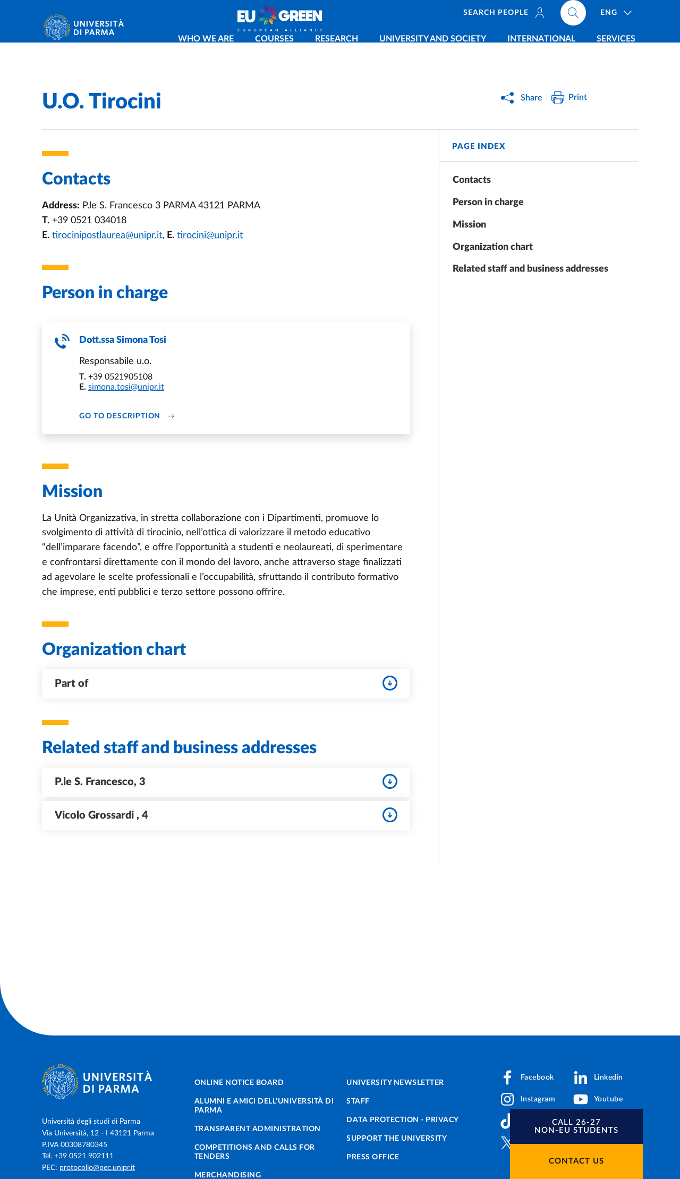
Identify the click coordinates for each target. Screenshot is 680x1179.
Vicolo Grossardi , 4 (226, 816)
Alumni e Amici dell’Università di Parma (264, 1106)
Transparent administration (257, 1129)
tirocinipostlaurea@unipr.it (107, 235)
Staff (358, 1101)
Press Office (372, 1157)
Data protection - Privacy (402, 1120)
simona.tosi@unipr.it (126, 387)
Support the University (396, 1138)
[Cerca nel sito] (607, 16)
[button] (576, 1126)
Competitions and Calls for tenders (254, 1152)
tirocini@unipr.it (210, 235)
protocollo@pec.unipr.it (97, 1168)
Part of (226, 684)
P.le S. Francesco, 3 (226, 782)
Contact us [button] (576, 1161)
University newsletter (395, 1083)
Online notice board (239, 1083)
